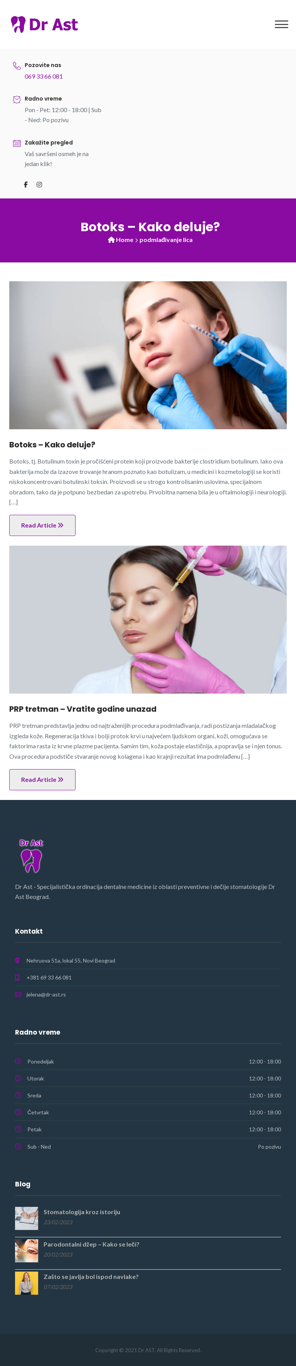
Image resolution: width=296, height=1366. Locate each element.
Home (124, 239)
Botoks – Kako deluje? (52, 444)
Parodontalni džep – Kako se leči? (92, 1244)
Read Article (42, 525)
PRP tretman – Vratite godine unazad (82, 709)
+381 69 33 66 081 (49, 977)
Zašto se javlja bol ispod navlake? (91, 1276)
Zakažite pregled (49, 142)
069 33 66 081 (44, 76)
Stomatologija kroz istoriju (82, 1211)
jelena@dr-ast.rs (46, 994)
